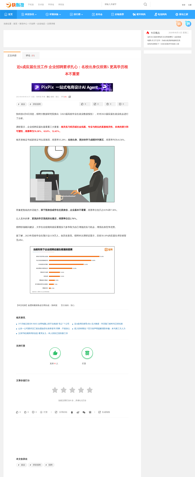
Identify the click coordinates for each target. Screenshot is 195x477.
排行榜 (76, 14)
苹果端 (51, 4)
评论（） (31, 55)
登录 (183, 5)
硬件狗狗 (139, 14)
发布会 (97, 14)
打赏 (46, 412)
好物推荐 (117, 14)
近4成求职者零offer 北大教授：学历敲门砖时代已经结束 (98, 324)
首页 (8, 14)
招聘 (48, 465)
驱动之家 (181, 14)
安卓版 (41, 4)
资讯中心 (23, 24)
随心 (48, 97)
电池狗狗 (160, 14)
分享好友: (63, 412)
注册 (189, 5)
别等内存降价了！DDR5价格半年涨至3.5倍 (163, 44)
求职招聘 (35, 104)
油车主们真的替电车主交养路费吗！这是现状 (164, 37)
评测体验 (53, 14)
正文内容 (12, 55)
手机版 (31, 4)
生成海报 (106, 412)
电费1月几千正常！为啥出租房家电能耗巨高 (163, 40)
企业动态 (41, 24)
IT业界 (32, 24)
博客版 (61, 4)
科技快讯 (29, 14)
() (65, 97)
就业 (21, 104)
